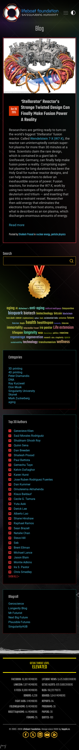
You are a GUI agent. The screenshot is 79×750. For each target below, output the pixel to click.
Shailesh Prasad (26, 234)
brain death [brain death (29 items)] (10, 318)
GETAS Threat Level (39, 666)
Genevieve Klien (24, 431)
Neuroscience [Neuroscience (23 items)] (48, 333)
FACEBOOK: (16, 679)
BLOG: (44, 690)
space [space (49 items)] (67, 337)
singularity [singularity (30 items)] (59, 338)
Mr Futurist (15, 613)
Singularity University (21, 391)
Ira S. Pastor (21, 567)
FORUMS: (30, 717)
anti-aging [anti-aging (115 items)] (37, 308)
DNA (11, 379)
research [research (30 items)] (47, 338)
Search (71, 261)
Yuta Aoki (20, 504)
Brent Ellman (22, 547)
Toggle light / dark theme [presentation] (73, 12)
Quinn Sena (21, 445)
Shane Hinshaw (24, 518)
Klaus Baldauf (23, 494)
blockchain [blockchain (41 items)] (67, 313)
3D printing (15, 368)
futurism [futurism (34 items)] (15, 323)
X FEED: (17, 690)
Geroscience (16, 603)
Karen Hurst (21, 474)
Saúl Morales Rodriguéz (29, 435)
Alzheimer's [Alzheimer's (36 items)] (24, 308)
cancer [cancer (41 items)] (19, 318)
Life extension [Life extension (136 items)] (63, 327)
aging (12, 402)
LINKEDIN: (18, 685)
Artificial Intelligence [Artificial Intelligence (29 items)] (53, 309)
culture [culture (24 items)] (36, 318)
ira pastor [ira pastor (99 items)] (46, 328)
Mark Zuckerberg (19, 398)
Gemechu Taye (23, 465)
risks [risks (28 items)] (53, 338)
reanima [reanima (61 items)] (64, 333)
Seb (16, 542)
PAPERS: (46, 712)
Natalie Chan (22, 533)
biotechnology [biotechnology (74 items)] (44, 313)
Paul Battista (22, 460)
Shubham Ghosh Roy (27, 440)
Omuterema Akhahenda (29, 489)
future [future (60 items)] (70, 318)
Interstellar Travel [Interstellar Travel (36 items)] (31, 328)
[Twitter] (33, 735)
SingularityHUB (18, 626)
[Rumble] (54, 735)
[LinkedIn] (40, 735)
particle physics (58, 234)
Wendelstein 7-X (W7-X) (47, 138)
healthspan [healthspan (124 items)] (45, 323)
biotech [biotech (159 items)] (29, 313)
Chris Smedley (23, 572)
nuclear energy (43, 234)
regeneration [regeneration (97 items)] (34, 337)
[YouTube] (47, 735)
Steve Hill (20, 538)
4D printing (15, 372)
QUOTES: (46, 717)
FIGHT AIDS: (20, 701)
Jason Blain (21, 557)
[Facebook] (26, 735)
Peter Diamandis (18, 376)
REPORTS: (46, 701)
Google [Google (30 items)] (22, 323)
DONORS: (28, 695)
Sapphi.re (65, 729)
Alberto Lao (21, 513)
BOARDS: (46, 695)
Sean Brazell (21, 528)
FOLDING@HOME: (17, 706)
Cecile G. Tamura (24, 499)
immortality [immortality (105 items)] (15, 327)
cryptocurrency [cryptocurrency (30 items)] (28, 318)
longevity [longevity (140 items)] (30, 332)
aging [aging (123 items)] (11, 308)
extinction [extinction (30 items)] (62, 318)
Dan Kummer (22, 484)
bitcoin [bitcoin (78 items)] (58, 313)
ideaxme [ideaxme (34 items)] (65, 323)
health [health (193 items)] (31, 322)
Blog (39, 29)
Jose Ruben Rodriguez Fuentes (33, 479)
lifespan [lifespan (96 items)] (17, 333)
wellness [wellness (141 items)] (63, 342)
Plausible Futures (19, 622)
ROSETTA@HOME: (16, 712)
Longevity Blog (17, 608)
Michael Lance (23, 552)
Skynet (12, 394)
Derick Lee (20, 508)
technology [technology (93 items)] (30, 342)
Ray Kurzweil (16, 383)
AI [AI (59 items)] (17, 308)
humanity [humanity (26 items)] (57, 323)
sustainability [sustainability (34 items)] (16, 342)
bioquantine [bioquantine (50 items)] (68, 308)
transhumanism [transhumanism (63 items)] (47, 342)
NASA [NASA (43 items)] (40, 333)
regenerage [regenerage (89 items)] (17, 337)
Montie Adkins (23, 562)
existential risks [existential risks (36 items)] (51, 318)
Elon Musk (15, 387)
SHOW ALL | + (13, 576)
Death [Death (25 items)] (41, 318)
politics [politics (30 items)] (56, 333)
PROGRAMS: (47, 706)
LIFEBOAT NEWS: (49, 679)
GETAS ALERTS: (49, 685)
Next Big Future (18, 617)
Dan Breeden (22, 450)
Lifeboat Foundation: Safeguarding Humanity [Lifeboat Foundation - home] (30, 13)
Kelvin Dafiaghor (24, 469)
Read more (16, 225)
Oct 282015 (14, 111)
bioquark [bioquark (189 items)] (15, 313)
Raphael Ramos (24, 523)
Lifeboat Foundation (31, 729)
